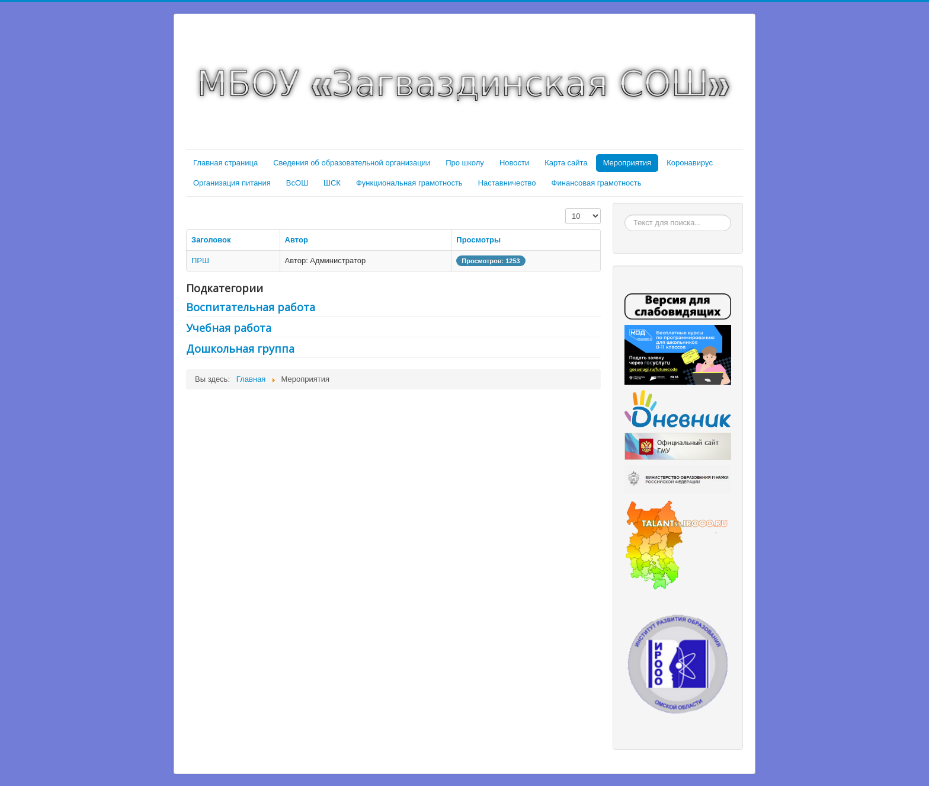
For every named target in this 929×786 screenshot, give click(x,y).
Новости (514, 162)
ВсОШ (297, 182)
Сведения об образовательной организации (351, 162)
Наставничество (507, 182)
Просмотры (478, 239)
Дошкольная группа (240, 348)
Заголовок (211, 239)
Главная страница (225, 162)
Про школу (465, 162)
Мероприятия (627, 162)
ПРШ (200, 260)
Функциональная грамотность (409, 182)
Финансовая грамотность (597, 182)
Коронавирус (690, 162)
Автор (296, 239)
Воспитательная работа (250, 307)
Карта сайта (565, 162)
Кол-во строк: (565, 208)
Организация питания (232, 182)
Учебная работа (228, 328)
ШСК (332, 182)
